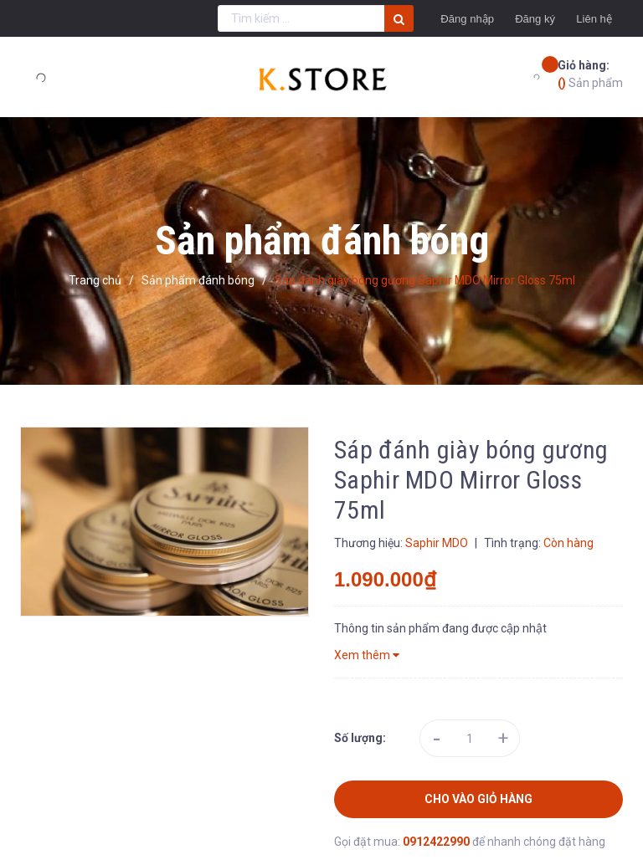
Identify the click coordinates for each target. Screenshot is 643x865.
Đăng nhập (432, 18)
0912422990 (437, 841)
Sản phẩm (590, 73)
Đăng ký (513, 18)
